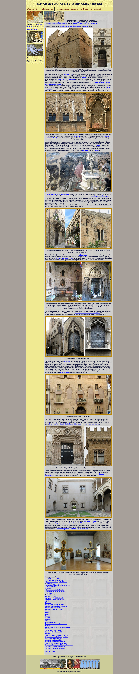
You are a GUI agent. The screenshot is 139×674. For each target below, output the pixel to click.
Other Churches (51, 586)
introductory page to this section (70, 26)
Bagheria (48, 603)
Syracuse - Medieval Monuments (55, 641)
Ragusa (47, 625)
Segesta (47, 629)
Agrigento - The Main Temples (54, 598)
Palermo (85, 26)
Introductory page (50, 596)
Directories (74, 9)
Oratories (49, 588)
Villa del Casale (50, 651)
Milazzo (47, 617)
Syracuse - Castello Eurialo (53, 638)
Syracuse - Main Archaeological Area (56, 635)
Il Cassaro (67, 361)
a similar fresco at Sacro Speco (100, 196)
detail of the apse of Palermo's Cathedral (85, 23)
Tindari (47, 650)
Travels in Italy (84, 9)
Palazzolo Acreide (50, 622)
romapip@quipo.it (33, 29)
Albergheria (83, 255)
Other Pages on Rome (62, 9)
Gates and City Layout (53, 578)
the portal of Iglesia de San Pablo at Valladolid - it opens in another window (77, 523)
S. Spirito (96, 150)
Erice (46, 612)
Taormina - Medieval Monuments (55, 648)
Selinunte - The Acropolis (53, 630)
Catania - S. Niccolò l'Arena (53, 609)
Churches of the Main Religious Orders (58, 585)
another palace (64, 372)
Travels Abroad (96, 9)
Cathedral (85, 150)
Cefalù (47, 611)
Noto (46, 620)
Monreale (48, 619)
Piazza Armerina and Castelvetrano (56, 624)
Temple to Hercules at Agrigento (57, 23)
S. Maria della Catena (90, 521)
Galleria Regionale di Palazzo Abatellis (57, 194)
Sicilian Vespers (68, 74)
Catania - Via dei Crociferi (53, 607)
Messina (49, 89)
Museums (49, 593)
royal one (98, 145)
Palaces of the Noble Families (55, 590)
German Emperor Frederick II (65, 79)
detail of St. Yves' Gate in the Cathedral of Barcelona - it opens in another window (74, 424)
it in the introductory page (64, 258)
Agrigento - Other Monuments (54, 599)
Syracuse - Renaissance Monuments (56, 643)
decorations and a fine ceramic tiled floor (87, 313)
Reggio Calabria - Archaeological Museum (58, 627)
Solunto (47, 633)
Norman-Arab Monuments (54, 580)
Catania (108, 87)
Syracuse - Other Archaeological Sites (56, 637)
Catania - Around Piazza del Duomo (56, 606)
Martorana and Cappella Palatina (56, 582)
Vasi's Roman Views (47, 9)
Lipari (47, 614)
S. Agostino (77, 136)
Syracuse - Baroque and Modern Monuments (59, 645)
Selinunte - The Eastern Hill (53, 632)
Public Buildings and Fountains (55, 591)
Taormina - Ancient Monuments (55, 646)
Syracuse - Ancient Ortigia (53, 640)
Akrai (47, 601)
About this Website (33, 9)
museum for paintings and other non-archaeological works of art (76, 528)
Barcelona (84, 77)
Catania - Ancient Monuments (54, 604)
